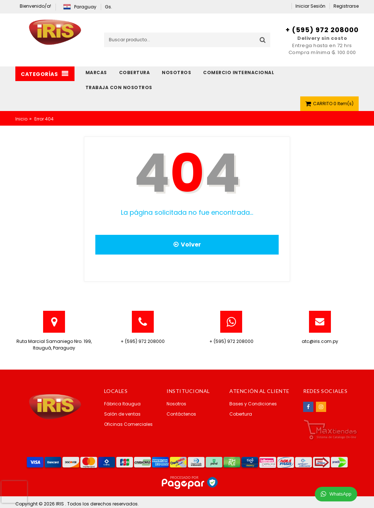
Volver (187, 244)
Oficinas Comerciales (128, 424)
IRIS (60, 504)
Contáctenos (181, 414)
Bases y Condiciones (253, 404)
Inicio (21, 119)
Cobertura (240, 414)
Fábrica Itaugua (122, 404)
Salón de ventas (122, 414)
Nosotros (176, 404)
